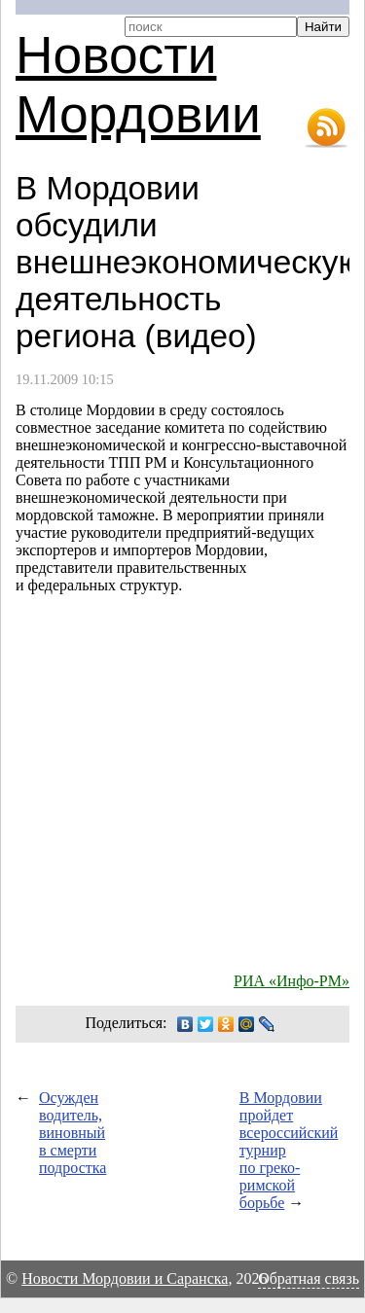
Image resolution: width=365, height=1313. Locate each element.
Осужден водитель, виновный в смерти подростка (72, 1132)
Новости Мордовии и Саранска (124, 1278)
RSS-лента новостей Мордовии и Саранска (326, 128)
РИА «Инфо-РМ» (291, 981)
